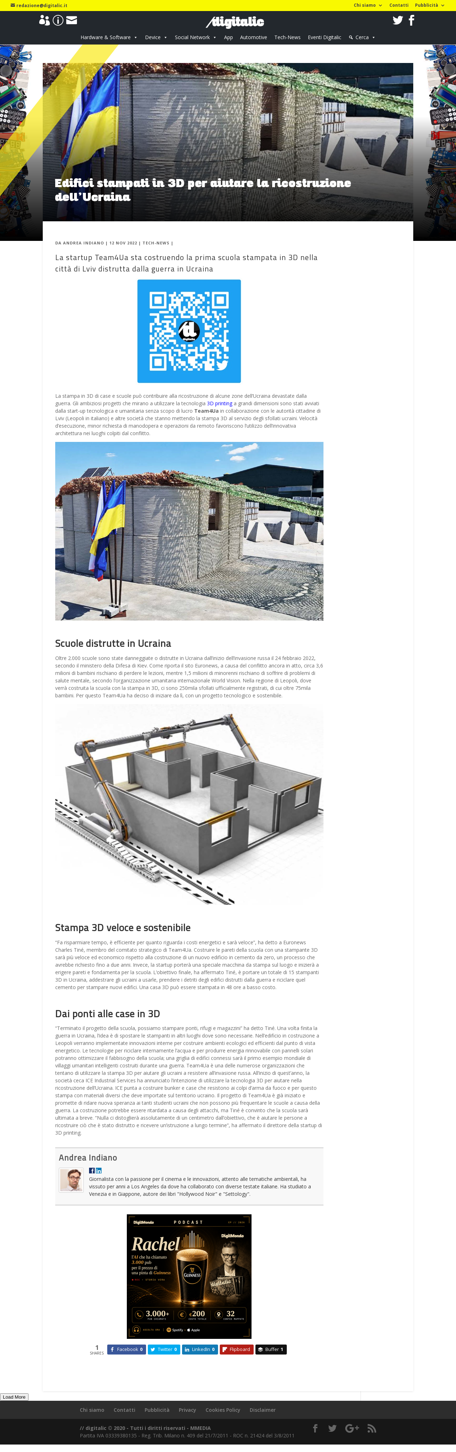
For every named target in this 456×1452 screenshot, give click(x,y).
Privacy (187, 1409)
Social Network (192, 37)
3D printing (219, 403)
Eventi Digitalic (324, 37)
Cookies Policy (223, 1409)
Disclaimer (263, 1409)
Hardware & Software (106, 37)
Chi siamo (365, 5)
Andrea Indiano (83, 242)
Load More (14, 1397)
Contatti (399, 5)
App (228, 37)
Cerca (362, 37)
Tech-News (287, 37)
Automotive (253, 37)
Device (153, 37)
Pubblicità (426, 5)
